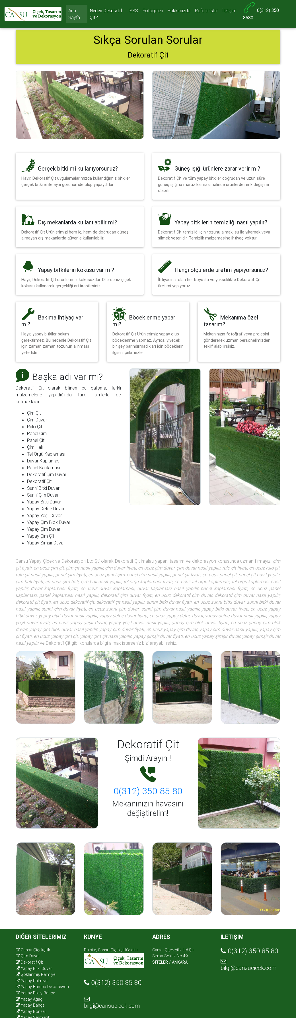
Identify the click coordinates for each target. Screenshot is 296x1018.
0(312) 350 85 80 (148, 790)
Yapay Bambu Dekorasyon (42, 986)
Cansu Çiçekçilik (33, 950)
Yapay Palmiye (31, 980)
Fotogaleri (153, 12)
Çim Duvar (28, 955)
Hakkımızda (179, 12)
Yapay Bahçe (30, 1005)
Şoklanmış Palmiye (35, 974)
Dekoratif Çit (29, 962)
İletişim (229, 12)
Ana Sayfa (74, 15)
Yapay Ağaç (29, 999)
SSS (134, 12)
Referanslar (206, 12)
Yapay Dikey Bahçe (35, 993)
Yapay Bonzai (31, 1011)
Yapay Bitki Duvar (34, 968)
